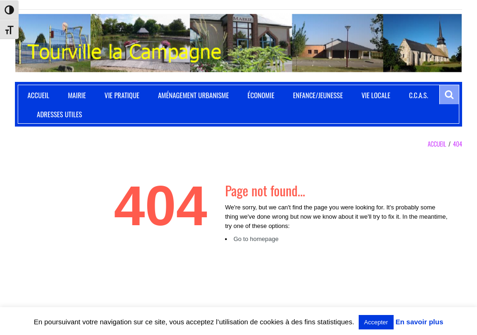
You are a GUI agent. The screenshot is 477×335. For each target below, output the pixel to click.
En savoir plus (419, 322)
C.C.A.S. (418, 95)
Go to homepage (256, 238)
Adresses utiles (59, 114)
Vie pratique (121, 95)
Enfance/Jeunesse (318, 95)
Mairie (77, 95)
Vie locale (375, 95)
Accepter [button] (376, 322)
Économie (260, 95)
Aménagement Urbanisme (193, 95)
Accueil (38, 95)
